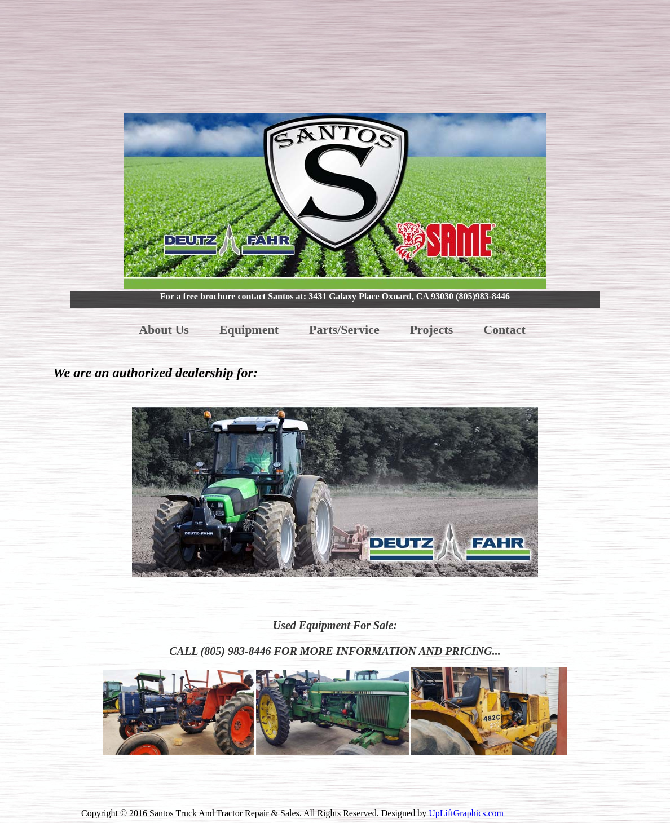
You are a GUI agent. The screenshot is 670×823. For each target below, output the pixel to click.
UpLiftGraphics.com (466, 813)
